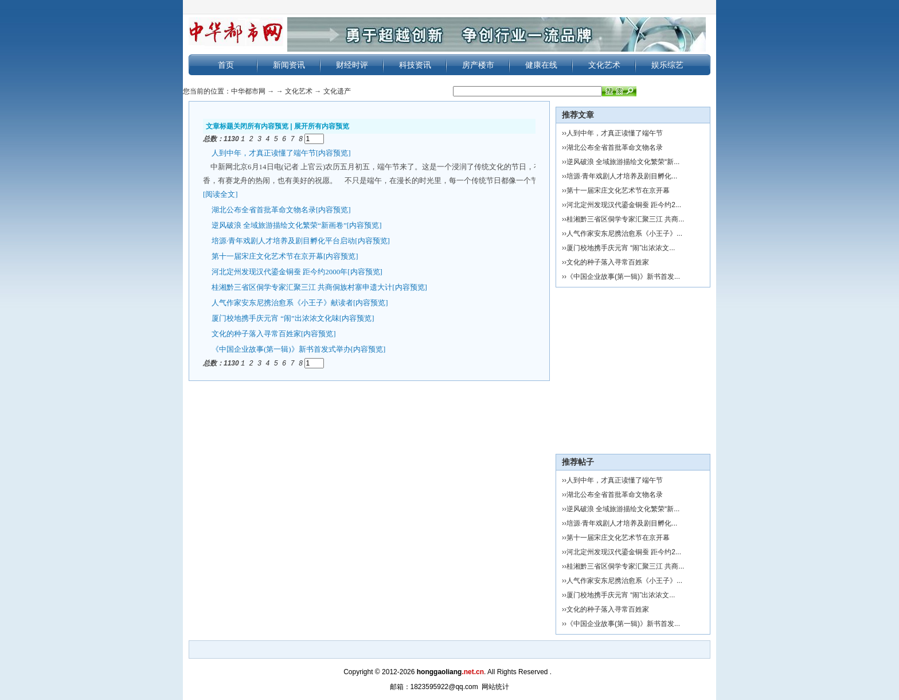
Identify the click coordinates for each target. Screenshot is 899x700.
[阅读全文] (220, 193)
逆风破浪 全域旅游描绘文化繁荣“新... (622, 162)
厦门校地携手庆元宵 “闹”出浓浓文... (620, 248)
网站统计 (495, 687)
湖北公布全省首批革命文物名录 (264, 209)
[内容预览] (333, 152)
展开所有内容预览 (321, 126)
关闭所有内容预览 (260, 126)
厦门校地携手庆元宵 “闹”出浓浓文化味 (275, 317)
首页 (226, 64)
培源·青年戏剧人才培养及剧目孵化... (621, 176)
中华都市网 (248, 91)
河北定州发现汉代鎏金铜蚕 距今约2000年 (279, 271)
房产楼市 (478, 64)
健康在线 (541, 64)
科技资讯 (415, 64)
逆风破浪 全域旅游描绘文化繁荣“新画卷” (279, 224)
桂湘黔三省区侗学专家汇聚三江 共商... (625, 219)
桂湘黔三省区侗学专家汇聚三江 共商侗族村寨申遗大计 (302, 286)
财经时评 (352, 64)
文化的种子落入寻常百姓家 (256, 333)
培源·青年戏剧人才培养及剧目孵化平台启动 (283, 240)
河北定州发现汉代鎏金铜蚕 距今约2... (623, 205)
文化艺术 (604, 64)
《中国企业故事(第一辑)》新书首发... (623, 277)
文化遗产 (337, 91)
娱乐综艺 (667, 64)
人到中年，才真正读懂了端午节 (264, 152)
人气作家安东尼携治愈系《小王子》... (624, 234)
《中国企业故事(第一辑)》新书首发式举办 (281, 348)
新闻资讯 (289, 64)
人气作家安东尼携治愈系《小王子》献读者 (282, 302)
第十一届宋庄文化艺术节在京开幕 (267, 255)
